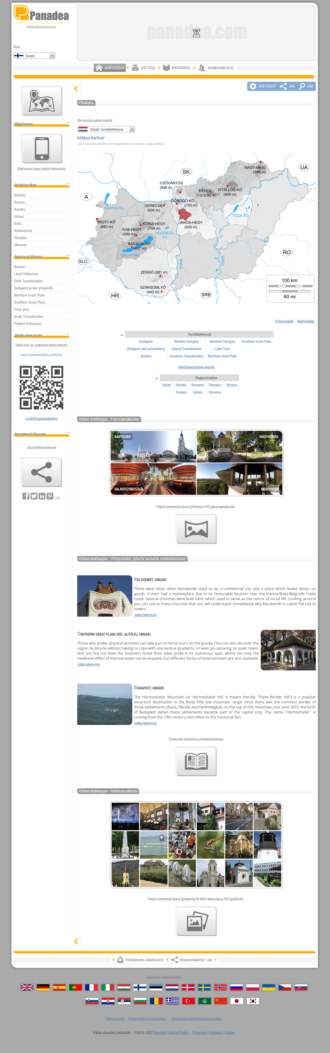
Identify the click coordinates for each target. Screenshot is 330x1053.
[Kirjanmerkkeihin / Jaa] (41, 472)
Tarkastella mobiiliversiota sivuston (196, 1018)
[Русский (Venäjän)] (236, 987)
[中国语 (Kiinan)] (220, 1001)
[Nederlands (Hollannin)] (172, 987)
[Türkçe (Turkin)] (188, 1001)
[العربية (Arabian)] (204, 1001)
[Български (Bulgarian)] (140, 1001)
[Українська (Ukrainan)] (268, 987)
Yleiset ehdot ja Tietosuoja (147, 1018)
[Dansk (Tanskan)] (188, 987)
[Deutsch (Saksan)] (43, 987)
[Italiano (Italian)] (107, 987)
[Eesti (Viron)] (155, 987)
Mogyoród (199, 1032)
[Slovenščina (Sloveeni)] (92, 1001)
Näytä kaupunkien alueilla (196, 367)
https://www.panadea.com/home (41, 354)
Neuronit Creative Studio (171, 1032)
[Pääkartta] (42, 101)
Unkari (230, 1032)
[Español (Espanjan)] (59, 987)
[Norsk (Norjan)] (220, 987)
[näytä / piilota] (122, 334)
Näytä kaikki (305, 321)
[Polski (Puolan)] (252, 987)
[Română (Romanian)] (156, 1001)
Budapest (216, 1032)
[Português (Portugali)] (75, 987)
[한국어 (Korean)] (253, 1001)
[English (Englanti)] (27, 987)
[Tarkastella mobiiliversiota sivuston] (42, 148)
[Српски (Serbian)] (124, 1001)
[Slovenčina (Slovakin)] (301, 987)
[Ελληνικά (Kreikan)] (172, 1001)
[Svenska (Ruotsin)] (204, 987)
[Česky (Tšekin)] (285, 987)
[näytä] (76, 941)
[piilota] (76, 88)
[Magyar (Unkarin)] (123, 987)
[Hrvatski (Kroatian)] (108, 1001)
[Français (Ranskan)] (91, 987)
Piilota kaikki (284, 321)
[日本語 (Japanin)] (236, 1001)
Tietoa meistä (114, 1018)
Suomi (30, 55)
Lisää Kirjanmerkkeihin (41, 418)
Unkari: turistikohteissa (106, 129)
